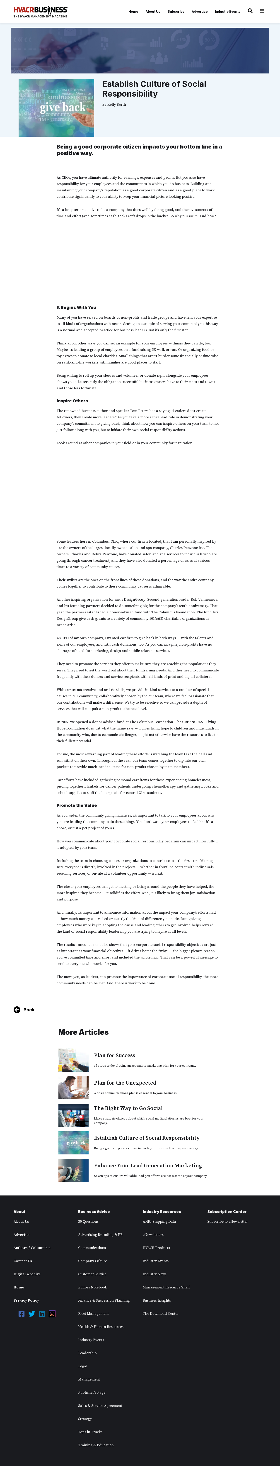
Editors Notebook (92, 1287)
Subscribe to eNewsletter (227, 1221)
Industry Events (228, 11)
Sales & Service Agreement (100, 1405)
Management (89, 1379)
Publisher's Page (91, 1392)
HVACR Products (156, 1248)
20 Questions (88, 1221)
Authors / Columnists (32, 1248)
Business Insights (157, 1300)
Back (29, 1009)
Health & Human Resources (100, 1327)
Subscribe (176, 11)
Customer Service (92, 1274)
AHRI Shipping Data (159, 1221)
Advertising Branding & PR (100, 1234)
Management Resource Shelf (166, 1287)
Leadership (87, 1353)
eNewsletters (153, 1234)
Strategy (85, 1419)
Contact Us (23, 1261)
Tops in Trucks (90, 1432)
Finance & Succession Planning (104, 1300)
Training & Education (96, 1445)
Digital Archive (27, 1274)
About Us (152, 11)
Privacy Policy (26, 1300)
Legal (82, 1366)
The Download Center (161, 1313)
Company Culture (92, 1261)
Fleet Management (93, 1313)
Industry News (155, 1274)
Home (133, 11)
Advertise (200, 11)
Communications (92, 1248)
